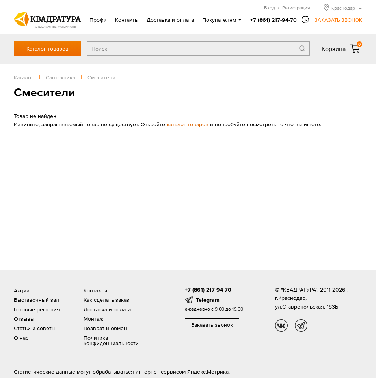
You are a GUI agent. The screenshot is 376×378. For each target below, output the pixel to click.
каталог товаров (187, 124)
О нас (21, 338)
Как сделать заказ (106, 300)
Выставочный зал (36, 300)
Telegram (208, 300)
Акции (22, 290)
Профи (98, 20)
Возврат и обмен (105, 328)
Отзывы (24, 319)
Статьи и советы (35, 328)
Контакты (127, 20)
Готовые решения (37, 309)
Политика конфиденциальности (111, 340)
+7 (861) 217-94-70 (273, 20)
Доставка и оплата (170, 20)
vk (281, 325)
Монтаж (93, 319)
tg (301, 325)
